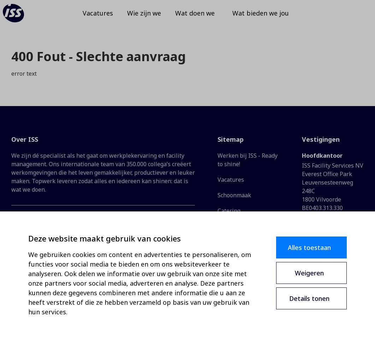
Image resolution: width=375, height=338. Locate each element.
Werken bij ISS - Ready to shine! (248, 160)
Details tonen (309, 298)
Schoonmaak (234, 195)
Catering (229, 211)
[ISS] (22, 18)
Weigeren (309, 273)
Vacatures (231, 179)
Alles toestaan (309, 247)
